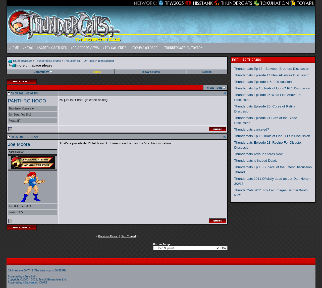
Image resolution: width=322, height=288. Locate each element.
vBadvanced (30, 282)
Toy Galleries (116, 48)
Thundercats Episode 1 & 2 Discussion (263, 82)
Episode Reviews (86, 48)
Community (43, 71)
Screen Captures (53, 48)
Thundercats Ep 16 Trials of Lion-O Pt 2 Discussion (272, 136)
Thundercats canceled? (251, 129)
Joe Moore (19, 144)
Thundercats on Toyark (183, 48)
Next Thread (128, 236)
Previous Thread (108, 236)
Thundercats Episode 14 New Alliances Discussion (271, 75)
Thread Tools (213, 87)
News (29, 48)
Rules (97, 71)
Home (15, 48)
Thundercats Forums (48, 60)
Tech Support (106, 60)
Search (207, 71)
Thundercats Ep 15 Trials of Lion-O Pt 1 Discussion (272, 88)
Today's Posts (150, 71)
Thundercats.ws (22, 60)
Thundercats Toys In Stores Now (258, 154)
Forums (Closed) (145, 48)
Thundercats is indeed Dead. (255, 160)
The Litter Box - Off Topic (79, 60)
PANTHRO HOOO (27, 100)
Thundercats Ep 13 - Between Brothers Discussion (271, 69)
